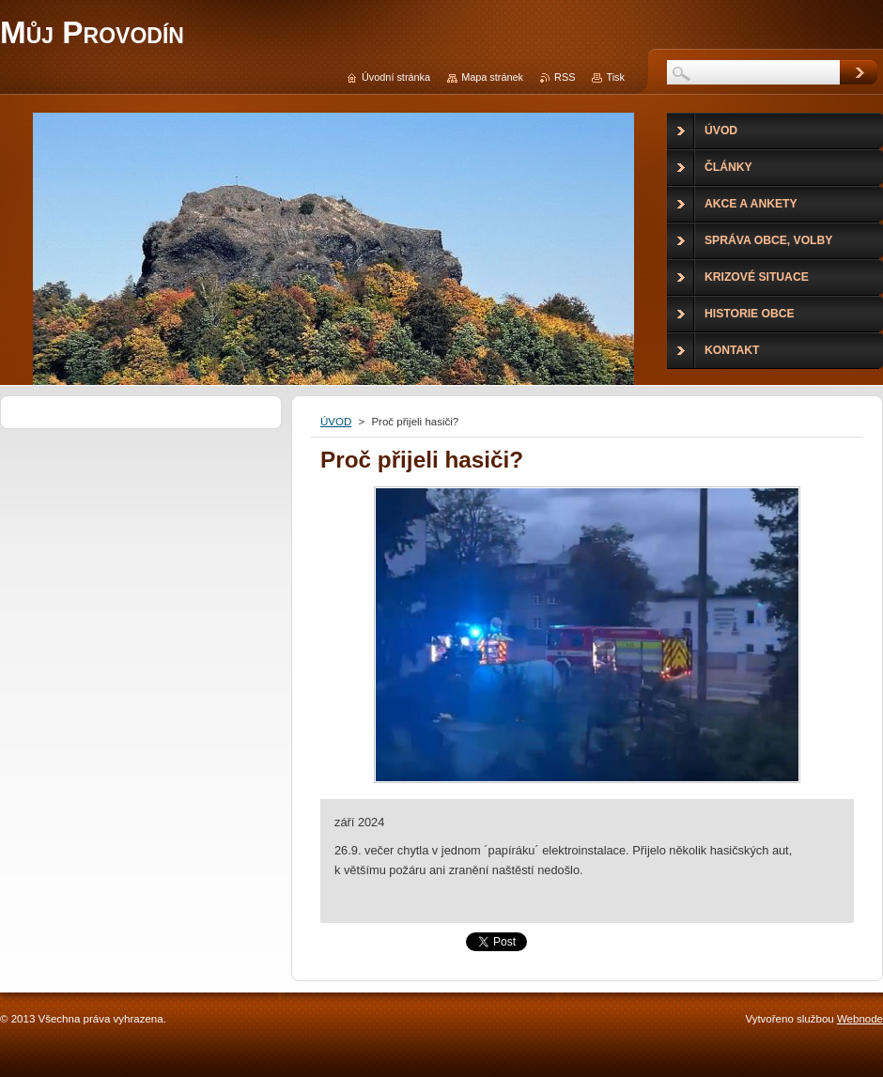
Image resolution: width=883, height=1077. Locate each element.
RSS (564, 77)
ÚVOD (335, 421)
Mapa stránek (492, 77)
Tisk (615, 77)
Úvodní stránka (396, 77)
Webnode (860, 1018)
